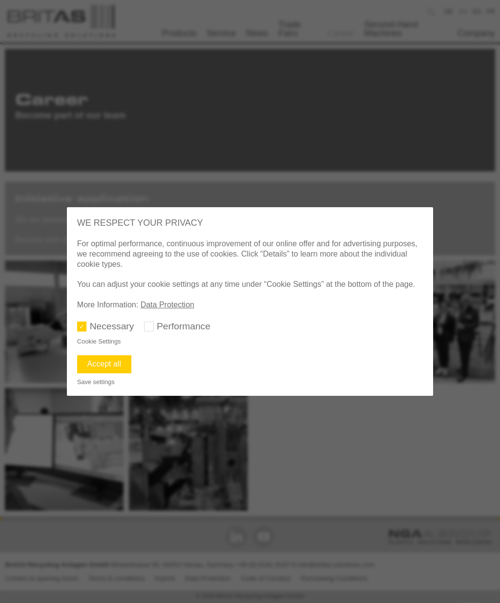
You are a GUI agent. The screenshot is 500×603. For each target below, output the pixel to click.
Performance (183, 326)
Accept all (104, 364)
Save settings (96, 382)
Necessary (112, 326)
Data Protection (167, 305)
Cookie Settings (99, 341)
